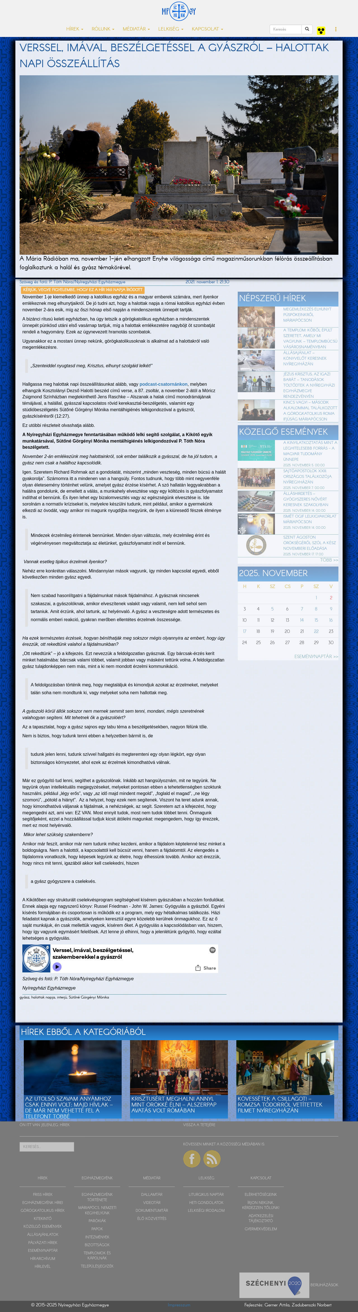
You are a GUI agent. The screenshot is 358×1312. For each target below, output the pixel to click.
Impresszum (179, 1305)
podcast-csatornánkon (164, 384)
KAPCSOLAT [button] (207, 29)
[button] (336, 29)
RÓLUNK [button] (103, 29)
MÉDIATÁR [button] (136, 29)
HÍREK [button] (74, 29)
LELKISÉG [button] (170, 29)
